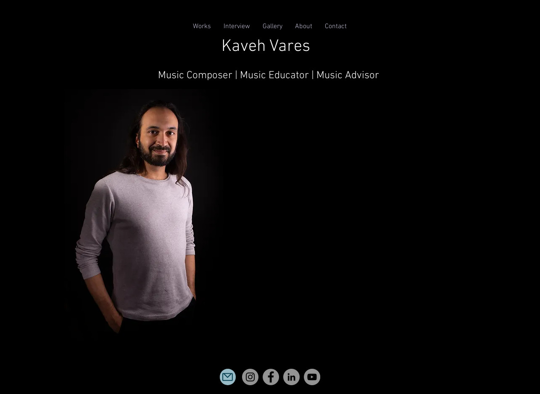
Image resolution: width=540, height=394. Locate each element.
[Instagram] (250, 377)
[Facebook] (271, 377)
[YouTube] (312, 377)
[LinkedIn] (291, 377)
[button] (202, 27)
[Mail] (228, 377)
